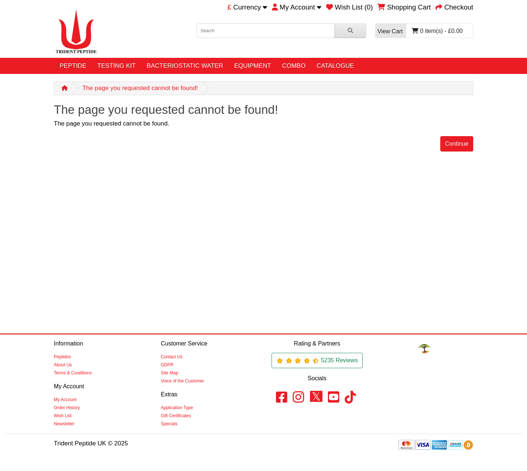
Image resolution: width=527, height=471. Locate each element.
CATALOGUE (335, 65)
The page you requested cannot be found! (140, 88)
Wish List (63, 415)
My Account (65, 399)
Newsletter (64, 423)
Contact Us (172, 356)
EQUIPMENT (252, 65)
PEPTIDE (73, 65)
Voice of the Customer (182, 381)
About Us (63, 364)
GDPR (167, 364)
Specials (169, 423)
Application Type (177, 407)
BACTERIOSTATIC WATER (185, 65)
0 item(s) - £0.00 (419, 31)
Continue (456, 144)
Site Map (169, 372)
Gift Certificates (176, 415)
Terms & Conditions (73, 372)
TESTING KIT (116, 65)
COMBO (294, 65)
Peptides (62, 356)
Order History (67, 407)
